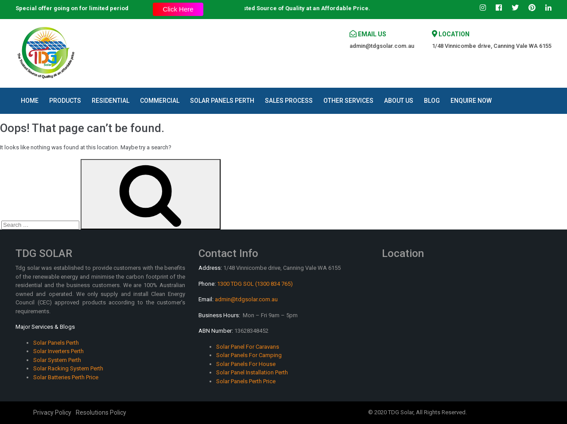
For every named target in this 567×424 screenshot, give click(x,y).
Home (30, 100)
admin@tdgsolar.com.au (382, 46)
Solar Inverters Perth (58, 351)
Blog (432, 100)
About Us (398, 100)
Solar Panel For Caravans (247, 346)
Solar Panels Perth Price (246, 381)
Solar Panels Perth (222, 100)
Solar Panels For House (246, 364)
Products (65, 100)
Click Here (178, 9)
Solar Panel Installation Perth (252, 372)
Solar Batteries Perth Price (65, 377)
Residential (110, 100)
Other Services (348, 100)
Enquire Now (471, 100)
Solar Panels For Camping (249, 355)
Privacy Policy (52, 412)
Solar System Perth (57, 360)
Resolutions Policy (101, 412)
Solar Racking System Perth (68, 368)
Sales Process (289, 100)
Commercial (159, 100)
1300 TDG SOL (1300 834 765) (255, 283)
